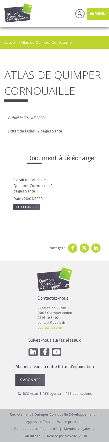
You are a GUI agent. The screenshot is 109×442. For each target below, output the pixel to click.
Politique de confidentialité (35, 428)
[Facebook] (44, 352)
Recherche (80, 13)
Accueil (10, 42)
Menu (98, 13)
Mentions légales (77, 428)
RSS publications (78, 393)
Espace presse (67, 421)
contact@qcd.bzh (51, 322)
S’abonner (30, 379)
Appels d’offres (38, 421)
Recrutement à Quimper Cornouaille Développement (52, 414)
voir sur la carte (49, 327)
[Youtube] (56, 352)
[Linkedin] (33, 352)
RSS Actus (30, 393)
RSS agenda (52, 393)
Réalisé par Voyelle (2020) (67, 436)
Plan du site (31, 436)
